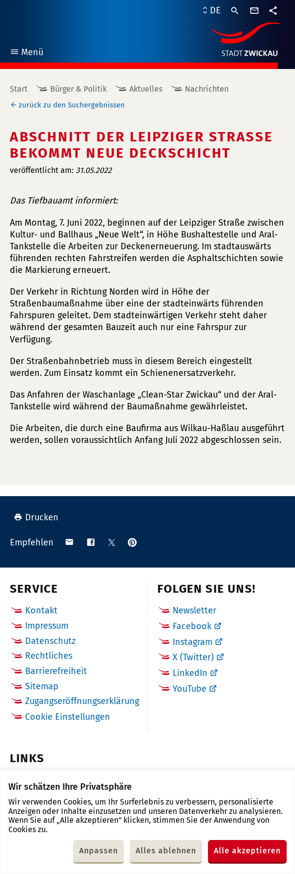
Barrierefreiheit (56, 671)
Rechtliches (48, 655)
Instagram (192, 642)
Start (19, 89)
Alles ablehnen (166, 850)
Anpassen (98, 850)
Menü (26, 53)
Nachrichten (207, 89)
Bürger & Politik (78, 89)
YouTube (189, 688)
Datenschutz (50, 641)
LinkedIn (190, 673)
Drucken (36, 517)
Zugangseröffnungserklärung (82, 701)
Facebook (192, 626)
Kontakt (41, 610)
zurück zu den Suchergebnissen (72, 105)
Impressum (46, 625)
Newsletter (194, 610)
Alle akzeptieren (247, 850)
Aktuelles (145, 89)
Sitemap (42, 686)
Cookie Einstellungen (67, 717)
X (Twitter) (193, 657)
